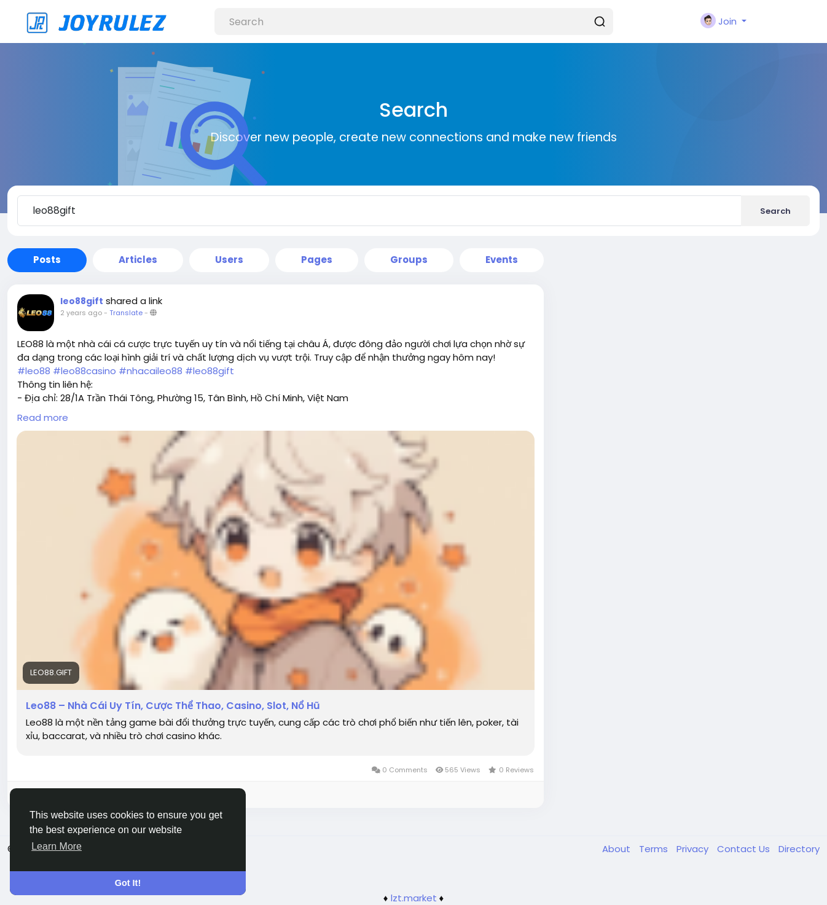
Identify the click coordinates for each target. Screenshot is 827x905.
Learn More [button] (56, 846)
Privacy (693, 848)
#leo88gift (209, 370)
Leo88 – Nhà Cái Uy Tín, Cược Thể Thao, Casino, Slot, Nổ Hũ (173, 706)
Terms (654, 848)
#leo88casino (84, 370)
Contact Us (744, 848)
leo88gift (81, 301)
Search (775, 211)
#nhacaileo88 (150, 370)
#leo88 (33, 370)
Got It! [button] (128, 883)
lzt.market (414, 897)
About (617, 848)
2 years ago (81, 313)
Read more (42, 417)
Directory (799, 848)
